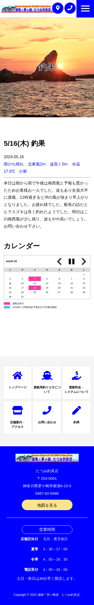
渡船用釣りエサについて (47, 390)
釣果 (76, 422)
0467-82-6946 (47, 493)
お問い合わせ (47, 422)
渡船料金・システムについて (76, 390)
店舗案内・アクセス (17, 425)
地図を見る (47, 505)
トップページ (18, 387)
